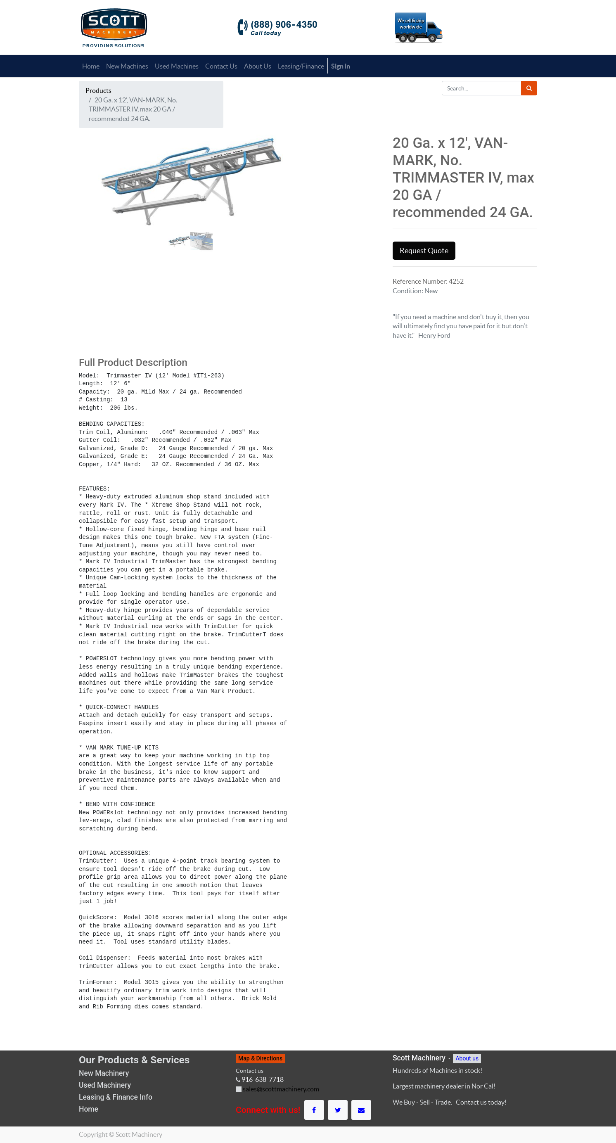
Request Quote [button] (424, 251)
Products (98, 90)
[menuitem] (91, 66)
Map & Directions (260, 1058)
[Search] (529, 88)
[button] (95, 217)
